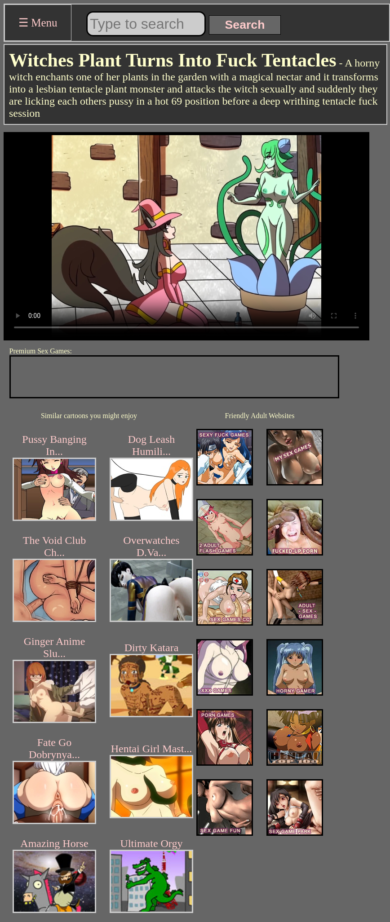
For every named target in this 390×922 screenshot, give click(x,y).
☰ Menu (38, 23)
